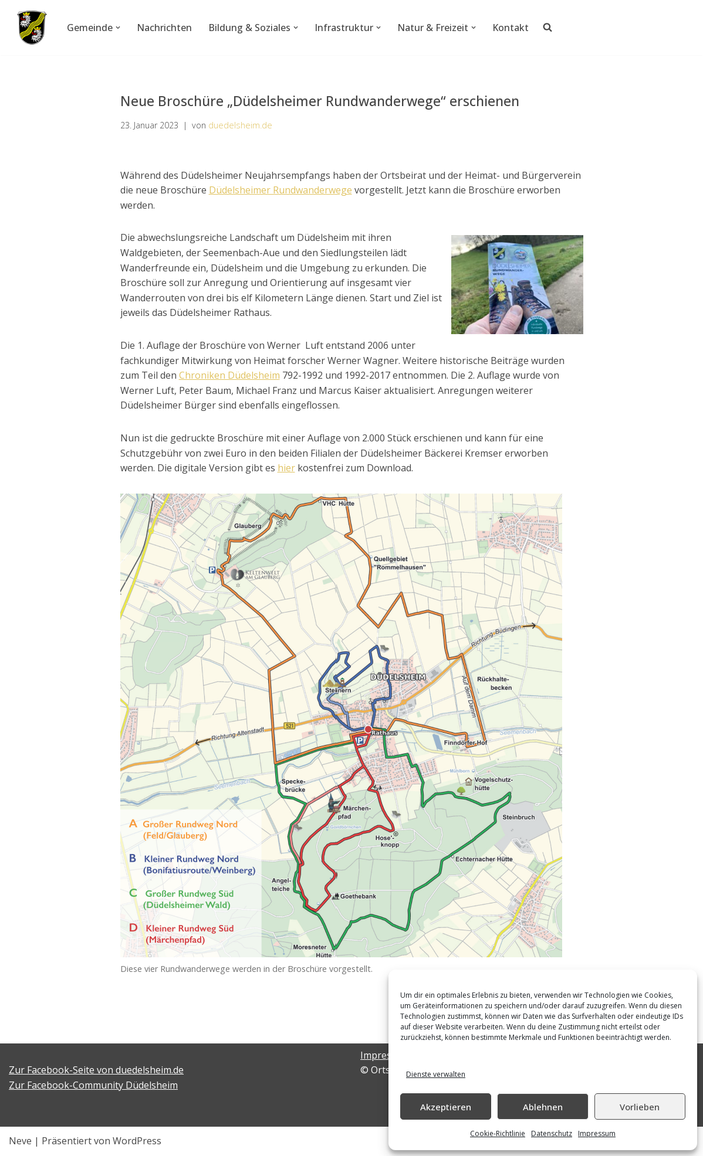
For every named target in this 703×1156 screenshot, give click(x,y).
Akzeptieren (445, 1107)
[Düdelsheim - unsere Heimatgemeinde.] (32, 28)
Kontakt (510, 27)
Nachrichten (164, 27)
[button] (118, 27)
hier (286, 467)
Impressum (597, 1133)
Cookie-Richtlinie (497, 1133)
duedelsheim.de (240, 125)
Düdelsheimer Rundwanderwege (280, 189)
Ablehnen (543, 1107)
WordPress (137, 1140)
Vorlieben (640, 1107)
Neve (20, 1140)
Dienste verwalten (435, 1074)
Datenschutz (551, 1133)
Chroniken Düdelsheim (229, 375)
